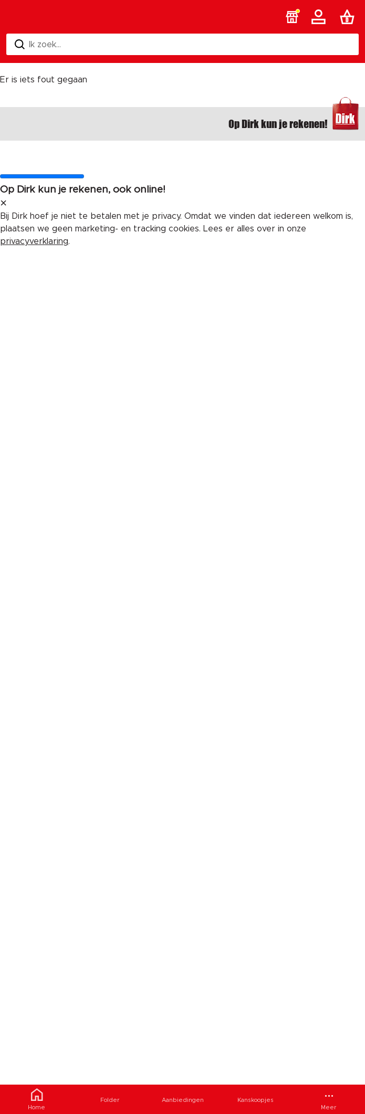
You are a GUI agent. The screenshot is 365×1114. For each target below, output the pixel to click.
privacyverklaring (34, 241)
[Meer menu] (328, 1099)
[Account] (320, 16)
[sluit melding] (3, 203)
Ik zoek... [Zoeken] (38, 44)
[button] (292, 16)
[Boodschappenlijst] (349, 16)
